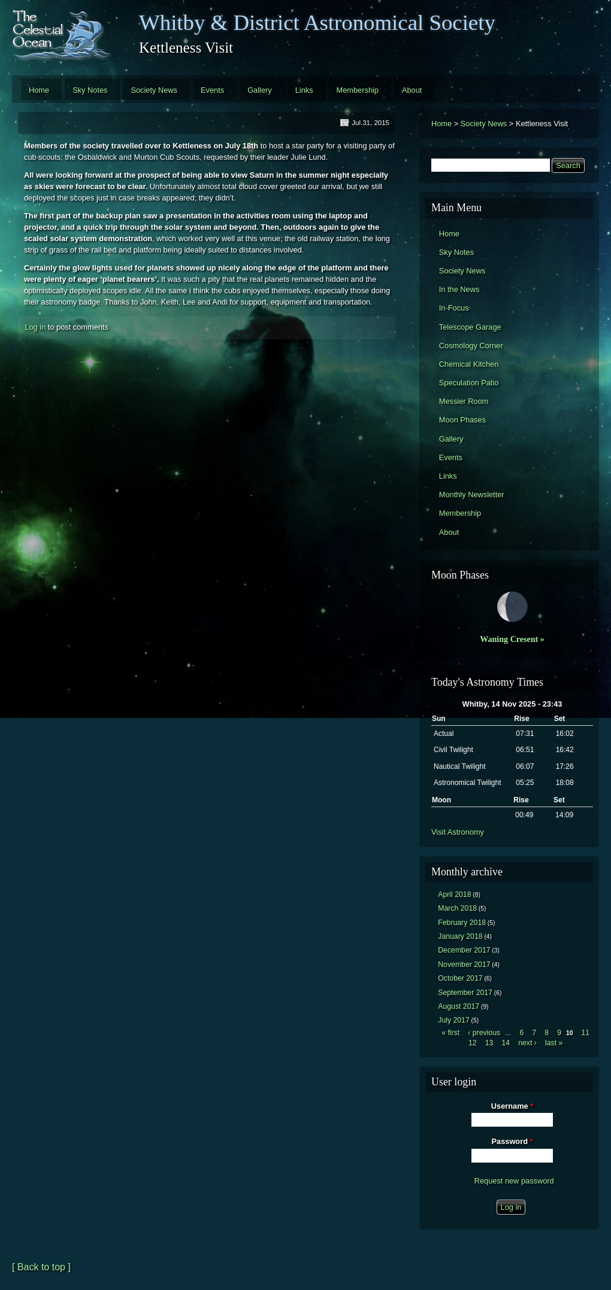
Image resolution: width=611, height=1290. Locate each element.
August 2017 (458, 1006)
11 (585, 1033)
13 (489, 1043)
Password (512, 1141)
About (412, 90)
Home (39, 90)
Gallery (259, 90)
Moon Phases (462, 419)
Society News (154, 90)
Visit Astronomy (457, 831)
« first (450, 1033)
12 (472, 1043)
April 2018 (454, 894)
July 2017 (454, 1020)
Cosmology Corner (471, 345)
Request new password (514, 1180)
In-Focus (454, 307)
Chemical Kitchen (469, 364)
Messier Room (464, 401)
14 (505, 1043)
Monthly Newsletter (471, 494)
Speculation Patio (469, 382)
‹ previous (484, 1033)
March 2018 (457, 908)
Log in (35, 326)
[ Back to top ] (41, 1267)
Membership (358, 90)
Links (304, 90)
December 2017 (464, 950)
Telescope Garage (470, 326)
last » (553, 1043)
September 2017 (465, 992)
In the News (459, 289)
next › (527, 1043)
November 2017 (464, 964)
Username (512, 1106)
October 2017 (460, 978)
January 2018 (460, 936)
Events (212, 90)
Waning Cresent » (512, 639)
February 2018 (462, 922)
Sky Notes (89, 90)
